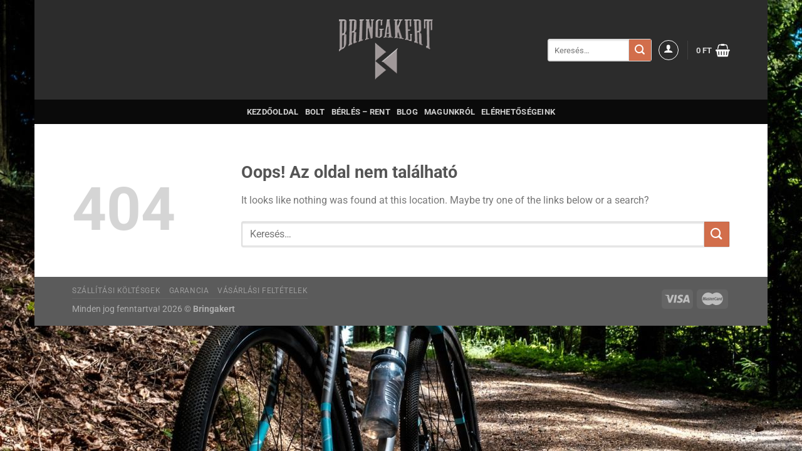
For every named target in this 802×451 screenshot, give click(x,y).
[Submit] (639, 50)
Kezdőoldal (273, 112)
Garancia (189, 290)
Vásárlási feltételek (262, 290)
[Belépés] (669, 50)
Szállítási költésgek (116, 290)
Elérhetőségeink (518, 112)
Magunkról (449, 112)
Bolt (315, 112)
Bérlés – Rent (360, 112)
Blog (407, 112)
